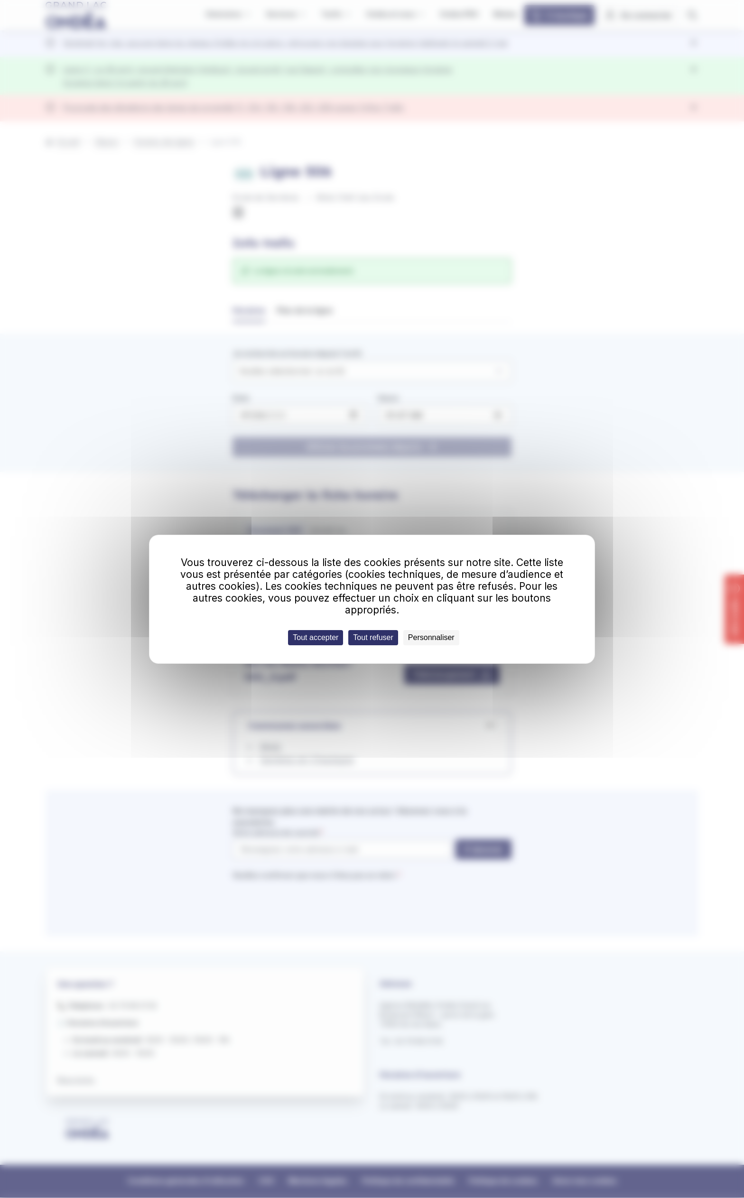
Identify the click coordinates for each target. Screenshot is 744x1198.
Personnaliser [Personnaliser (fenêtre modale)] (431, 637)
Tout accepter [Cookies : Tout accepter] (315, 637)
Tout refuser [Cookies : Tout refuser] (373, 637)
